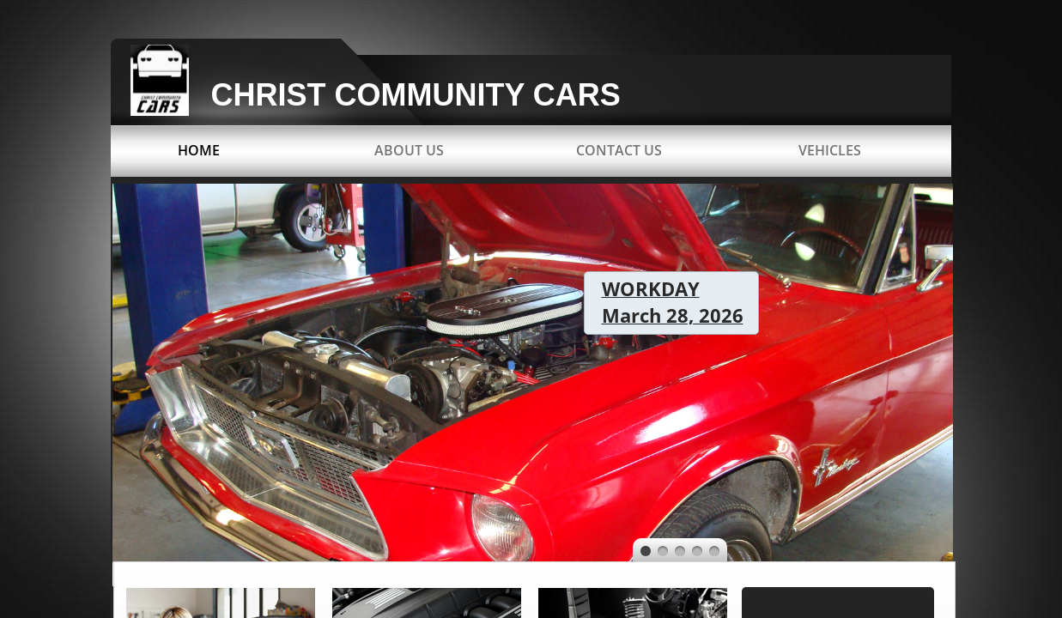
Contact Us (619, 150)
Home (199, 150)
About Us (409, 150)
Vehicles (829, 150)
